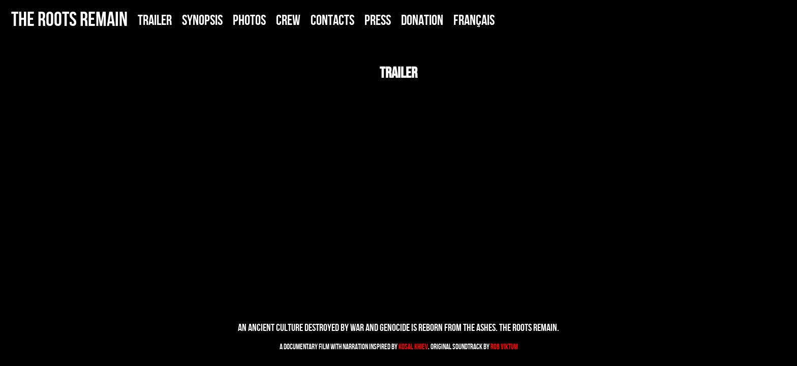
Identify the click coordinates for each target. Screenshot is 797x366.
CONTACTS (332, 20)
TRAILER (155, 20)
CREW (288, 20)
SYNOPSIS (202, 20)
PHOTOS (249, 20)
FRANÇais (474, 20)
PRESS (377, 20)
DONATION (422, 20)
